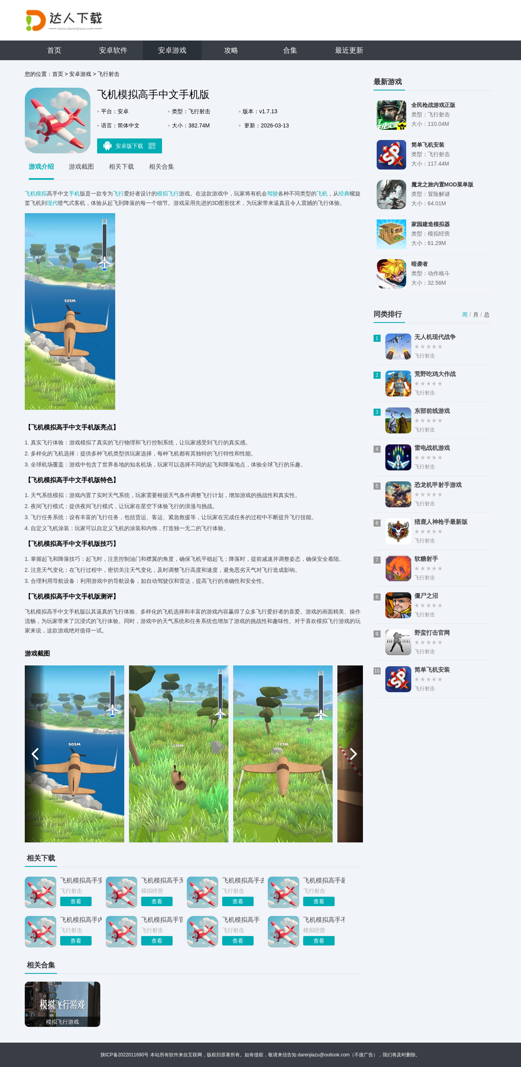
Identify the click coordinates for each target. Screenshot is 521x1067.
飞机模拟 (36, 193)
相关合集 (161, 166)
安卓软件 (113, 50)
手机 (74, 193)
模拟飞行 (168, 193)
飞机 (322, 193)
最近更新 (349, 50)
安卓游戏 (172, 50)
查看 (75, 901)
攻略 (231, 50)
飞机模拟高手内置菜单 (81, 919)
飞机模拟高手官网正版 (162, 919)
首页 (54, 50)
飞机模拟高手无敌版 (162, 880)
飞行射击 (109, 74)
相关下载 (121, 166)
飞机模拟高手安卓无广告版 (81, 880)
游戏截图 (81, 166)
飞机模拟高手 (241, 919)
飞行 (118, 193)
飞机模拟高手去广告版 (243, 880)
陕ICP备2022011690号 (125, 1055)
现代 (52, 203)
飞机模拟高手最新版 (324, 880)
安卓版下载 (129, 145)
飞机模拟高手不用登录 (324, 919)
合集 (290, 50)
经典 (344, 193)
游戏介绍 (41, 166)
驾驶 (272, 193)
